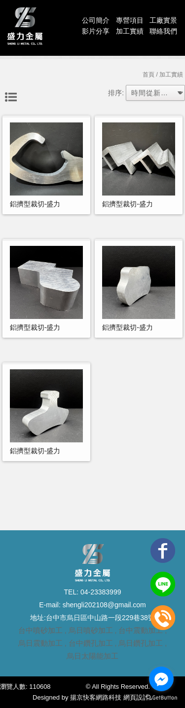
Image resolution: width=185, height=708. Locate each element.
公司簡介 (96, 20)
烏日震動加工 (40, 643)
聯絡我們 (163, 31)
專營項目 (130, 20)
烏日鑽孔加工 (140, 643)
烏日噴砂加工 (91, 630)
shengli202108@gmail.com (103, 605)
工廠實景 (163, 20)
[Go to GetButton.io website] (161, 698)
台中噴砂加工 (40, 630)
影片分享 (96, 31)
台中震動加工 (140, 630)
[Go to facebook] (161, 679)
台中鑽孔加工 (91, 643)
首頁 (148, 74)
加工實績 (130, 31)
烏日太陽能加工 (92, 656)
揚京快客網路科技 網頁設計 (109, 697)
